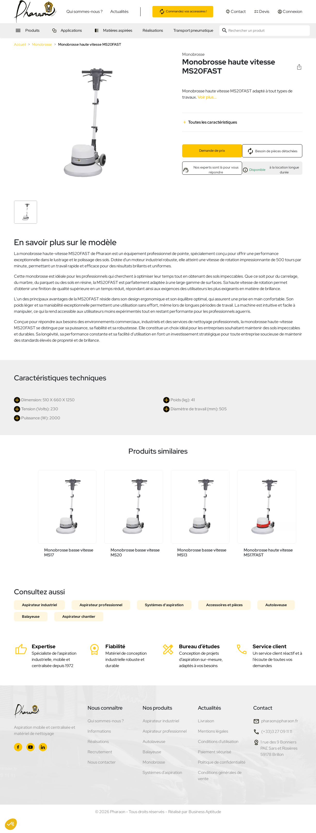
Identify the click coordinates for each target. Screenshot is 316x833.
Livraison (206, 721)
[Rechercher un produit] (264, 30)
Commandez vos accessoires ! (183, 12)
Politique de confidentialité (221, 762)
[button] (11, 824)
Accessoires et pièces (224, 605)
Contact (262, 707)
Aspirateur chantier (78, 616)
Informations (99, 731)
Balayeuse (31, 616)
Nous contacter (102, 762)
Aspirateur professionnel (101, 605)
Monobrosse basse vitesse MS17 (68, 552)
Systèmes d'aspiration (164, 605)
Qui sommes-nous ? (84, 11)
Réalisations (98, 741)
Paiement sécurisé (214, 752)
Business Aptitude (205, 811)
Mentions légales (213, 731)
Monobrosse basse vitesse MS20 (135, 552)
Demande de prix (212, 150)
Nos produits (157, 707)
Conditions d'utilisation (218, 741)
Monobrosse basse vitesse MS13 (201, 552)
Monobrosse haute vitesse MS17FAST (268, 552)
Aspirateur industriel (39, 605)
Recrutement (100, 752)
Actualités (119, 11)
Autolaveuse (276, 605)
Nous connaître (105, 707)
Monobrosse (193, 54)
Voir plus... (207, 97)
